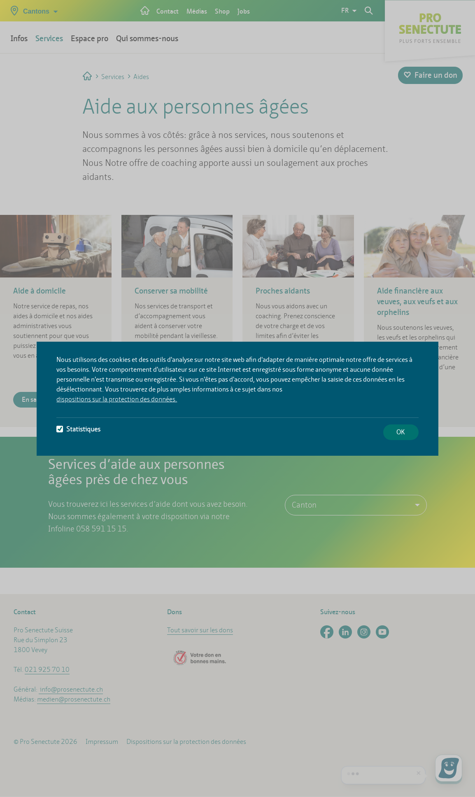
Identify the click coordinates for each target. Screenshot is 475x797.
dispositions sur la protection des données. (116, 399)
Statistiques (78, 429)
